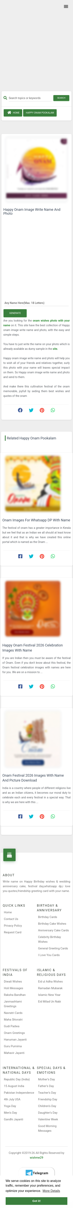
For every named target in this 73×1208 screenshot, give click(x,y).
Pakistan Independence (19, 1092)
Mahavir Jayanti (14, 1053)
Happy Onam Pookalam (40, 112)
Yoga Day (10, 1106)
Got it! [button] (36, 1201)
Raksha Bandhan (15, 995)
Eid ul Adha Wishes (50, 981)
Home (12, 112)
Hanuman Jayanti (15, 1039)
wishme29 (36, 1157)
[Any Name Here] (36, 302)
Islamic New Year (49, 995)
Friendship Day (47, 1099)
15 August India (14, 1086)
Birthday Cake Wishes (52, 923)
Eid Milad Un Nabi (49, 1001)
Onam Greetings (14, 1033)
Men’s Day (10, 1112)
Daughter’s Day (48, 1112)
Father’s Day (46, 1086)
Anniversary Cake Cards (53, 930)
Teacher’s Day (47, 1092)
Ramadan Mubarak (50, 988)
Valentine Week (48, 1119)
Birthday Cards (47, 917)
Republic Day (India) (17, 1079)
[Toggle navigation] (65, 6)
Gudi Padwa (11, 1026)
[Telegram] (37, 1173)
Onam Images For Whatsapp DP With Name (36, 520)
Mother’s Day (46, 1079)
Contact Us (11, 919)
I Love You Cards (49, 955)
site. (55, 348)
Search (61, 98)
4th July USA (12, 1099)
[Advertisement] (36, 47)
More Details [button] (51, 1191)
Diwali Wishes (13, 981)
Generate (15, 313)
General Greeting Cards (53, 948)
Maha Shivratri (13, 1019)
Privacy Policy (13, 925)
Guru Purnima (13, 1046)
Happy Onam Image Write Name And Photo (31, 211)
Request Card (12, 932)
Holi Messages (13, 988)
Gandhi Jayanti (13, 1119)
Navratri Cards (13, 1013)
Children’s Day (47, 1106)
